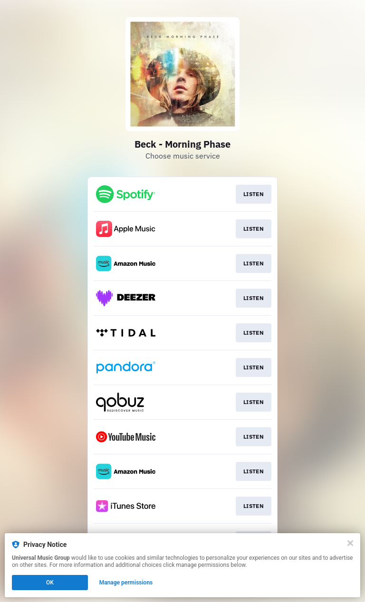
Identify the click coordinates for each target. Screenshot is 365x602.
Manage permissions (126, 582)
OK (50, 582)
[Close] (350, 543)
